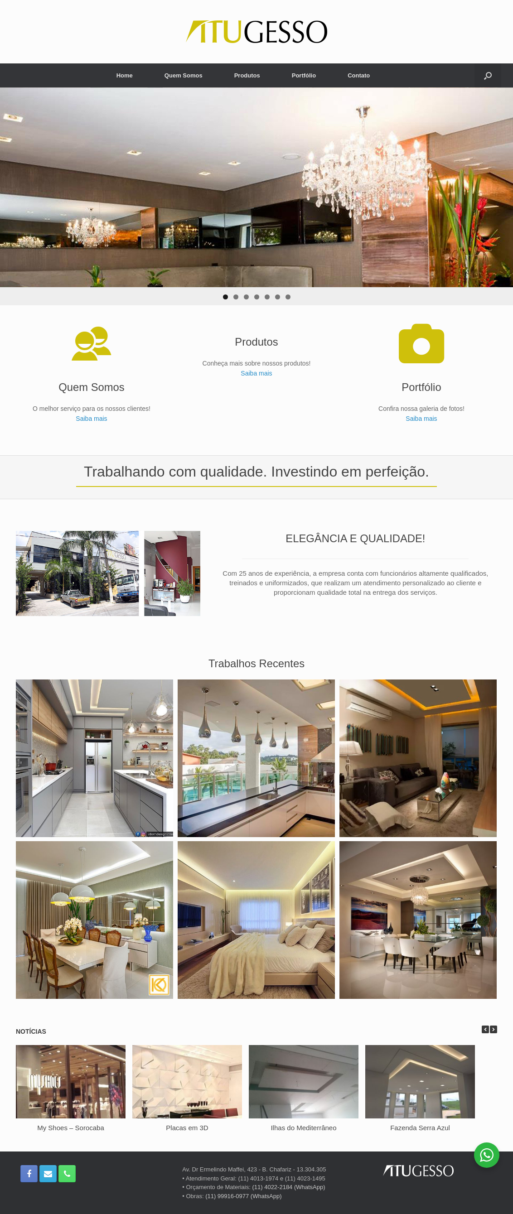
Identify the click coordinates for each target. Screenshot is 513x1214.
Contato (359, 75)
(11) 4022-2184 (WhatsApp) (288, 1187)
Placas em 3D (187, 1128)
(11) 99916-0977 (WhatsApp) (243, 1196)
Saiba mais (91, 418)
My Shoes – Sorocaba (70, 1128)
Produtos (247, 75)
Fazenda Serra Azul (420, 1128)
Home (124, 75)
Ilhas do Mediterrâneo (303, 1128)
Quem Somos (184, 75)
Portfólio (304, 75)
